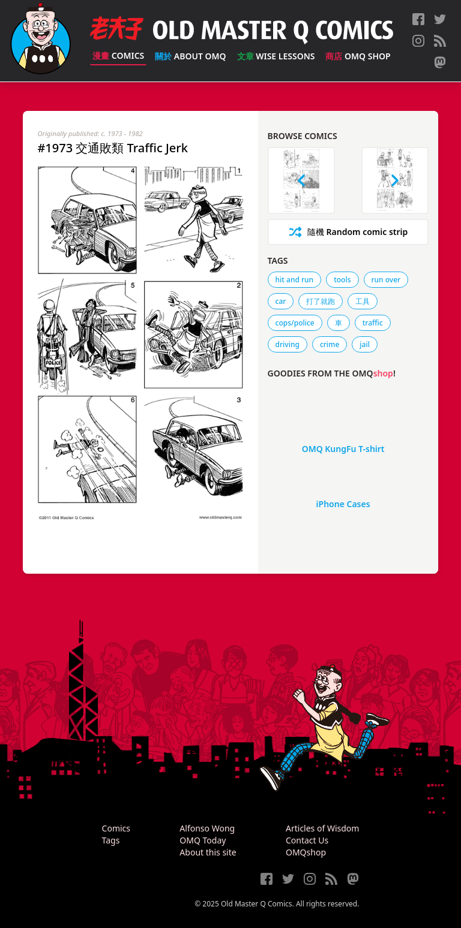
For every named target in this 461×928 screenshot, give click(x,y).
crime (329, 344)
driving (288, 344)
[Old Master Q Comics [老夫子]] (40, 40)
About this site (207, 852)
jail (365, 344)
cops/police (295, 323)
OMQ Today (202, 840)
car (281, 301)
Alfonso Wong (207, 828)
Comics (118, 55)
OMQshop (306, 852)
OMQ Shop (357, 56)
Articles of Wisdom (322, 828)
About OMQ (190, 56)
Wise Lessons (276, 56)
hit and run (295, 280)
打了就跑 (320, 301)
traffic (373, 323)
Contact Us (307, 840)
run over (386, 280)
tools (342, 280)
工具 (362, 301)
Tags (111, 840)
